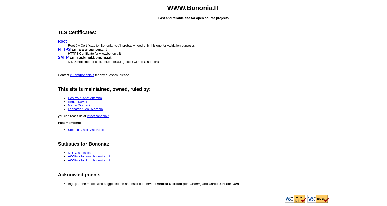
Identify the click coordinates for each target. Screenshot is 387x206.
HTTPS (64, 49)
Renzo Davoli (77, 101)
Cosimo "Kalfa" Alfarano (85, 98)
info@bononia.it (98, 116)
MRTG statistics (79, 152)
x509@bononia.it (82, 75)
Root (62, 41)
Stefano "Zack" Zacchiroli (86, 130)
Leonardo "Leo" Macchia (85, 109)
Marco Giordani (79, 105)
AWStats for (89, 156)
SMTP (63, 57)
